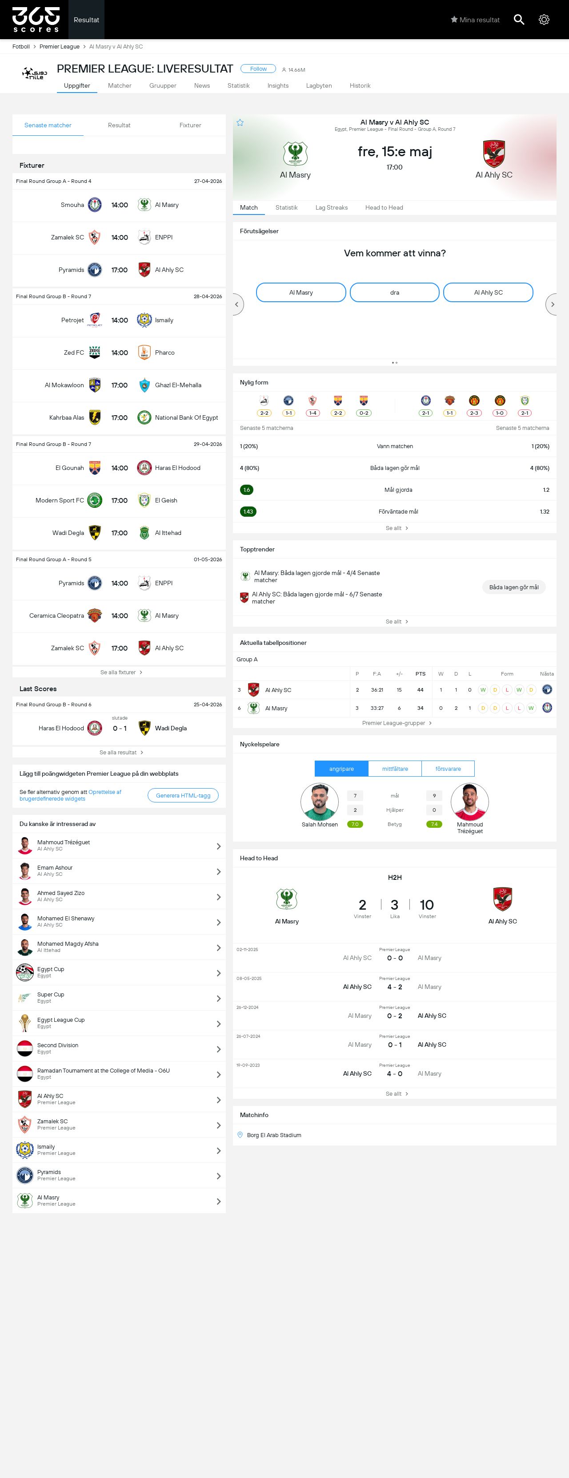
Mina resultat (475, 19)
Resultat (86, 20)
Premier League (64, 46)
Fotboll (26, 46)
